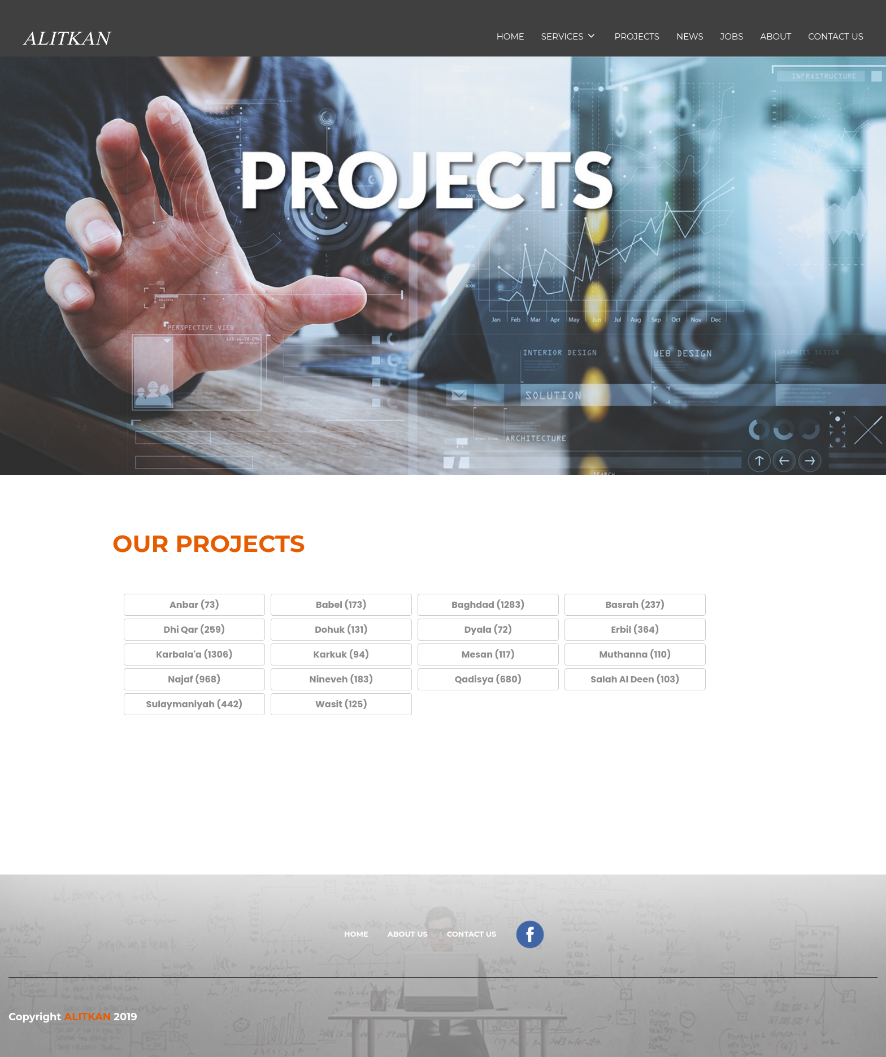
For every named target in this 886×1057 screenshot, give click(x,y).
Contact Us (835, 36)
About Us (408, 933)
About (775, 36)
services (568, 36)
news (689, 36)
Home (510, 36)
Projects (637, 36)
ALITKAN (87, 1017)
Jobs (732, 36)
